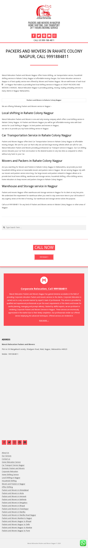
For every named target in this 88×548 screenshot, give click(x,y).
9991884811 (44, 257)
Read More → (44, 321)
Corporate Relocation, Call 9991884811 (44, 288)
